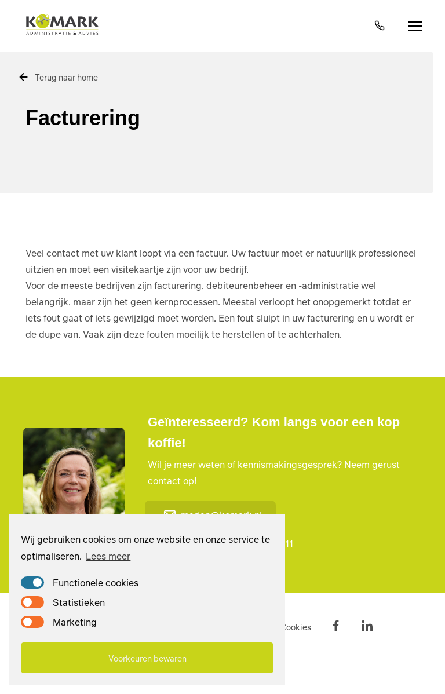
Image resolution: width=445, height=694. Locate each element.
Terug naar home (57, 77)
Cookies (295, 627)
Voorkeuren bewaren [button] (147, 658)
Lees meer (108, 555)
